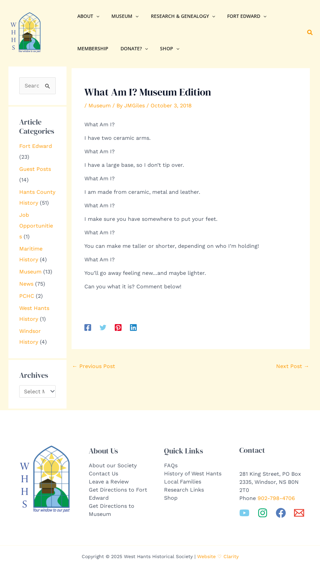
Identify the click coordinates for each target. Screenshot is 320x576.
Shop (171, 498)
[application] (95, 16)
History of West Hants (192, 473)
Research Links (184, 490)
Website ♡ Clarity (218, 556)
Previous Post (93, 366)
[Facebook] (87, 327)
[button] (310, 32)
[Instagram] (263, 513)
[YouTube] (244, 513)
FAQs (171, 465)
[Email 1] (299, 513)
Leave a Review (109, 481)
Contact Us (103, 473)
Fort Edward (35, 146)
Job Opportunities (36, 226)
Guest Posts (35, 169)
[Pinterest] (118, 327)
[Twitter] (103, 327)
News (26, 284)
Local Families (182, 481)
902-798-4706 (276, 498)
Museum (30, 271)
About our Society (113, 465)
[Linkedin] (133, 327)
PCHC (26, 296)
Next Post (292, 366)
